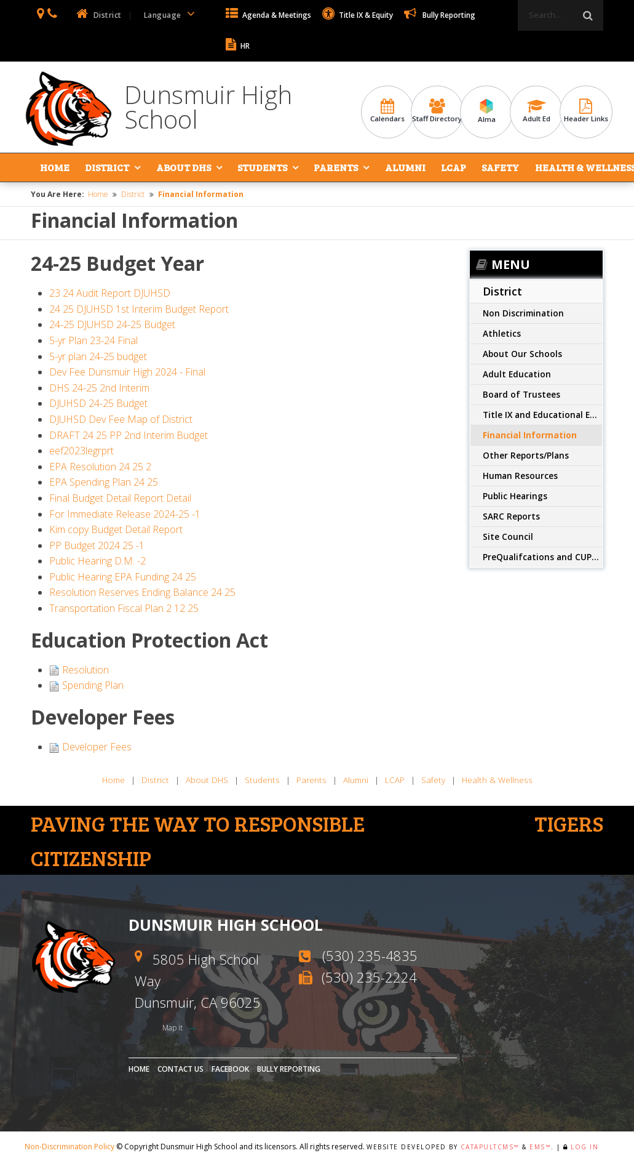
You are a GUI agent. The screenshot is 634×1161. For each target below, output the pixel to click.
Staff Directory (437, 110)
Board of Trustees (521, 394)
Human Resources (520, 475)
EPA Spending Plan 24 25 (103, 482)
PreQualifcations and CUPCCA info (542, 557)
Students (262, 167)
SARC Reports (511, 516)
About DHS (183, 167)
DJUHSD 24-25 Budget (98, 403)
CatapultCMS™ (490, 1147)
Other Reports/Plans (526, 455)
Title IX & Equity (357, 15)
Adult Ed (536, 110)
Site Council (508, 536)
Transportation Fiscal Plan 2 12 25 (124, 608)
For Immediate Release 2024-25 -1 (124, 513)
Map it (173, 1027)
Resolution (85, 670)
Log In (584, 1147)
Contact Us (180, 1069)
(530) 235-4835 (370, 955)
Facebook (230, 1069)
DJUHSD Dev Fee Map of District (120, 419)
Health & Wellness (583, 167)
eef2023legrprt (81, 450)
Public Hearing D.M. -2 (97, 561)
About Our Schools (522, 354)
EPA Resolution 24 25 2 (100, 466)
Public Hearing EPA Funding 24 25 (122, 577)
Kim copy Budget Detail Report (116, 529)
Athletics (502, 333)
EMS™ (540, 1147)
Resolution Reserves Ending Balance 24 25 (142, 592)
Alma (487, 111)
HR (238, 46)
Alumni (404, 167)
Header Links (586, 110)
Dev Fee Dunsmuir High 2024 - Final (127, 372)
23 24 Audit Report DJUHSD (109, 293)
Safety (499, 167)
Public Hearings (515, 496)
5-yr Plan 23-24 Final (93, 340)
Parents (335, 167)
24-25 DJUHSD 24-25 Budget (112, 324)
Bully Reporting (439, 15)
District (107, 167)
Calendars (387, 110)
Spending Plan (93, 685)
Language (171, 13)
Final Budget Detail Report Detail (120, 498)
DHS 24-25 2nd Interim (99, 388)
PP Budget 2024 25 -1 (97, 545)
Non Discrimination (523, 313)
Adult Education (517, 374)
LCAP (452, 167)
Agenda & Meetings (268, 15)
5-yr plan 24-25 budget (98, 356)
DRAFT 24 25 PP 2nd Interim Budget (128, 435)
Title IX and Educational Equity (542, 414)
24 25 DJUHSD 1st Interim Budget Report (139, 309)
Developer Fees (97, 746)
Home (54, 167)
